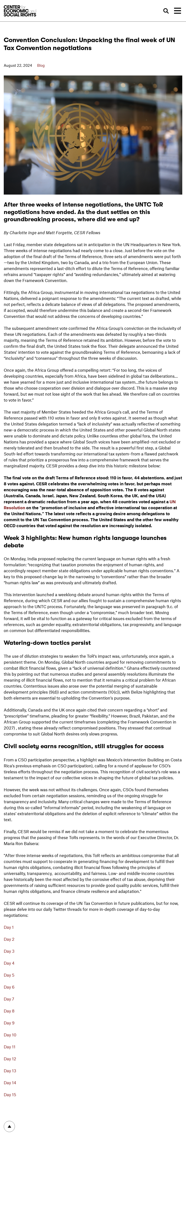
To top (9, 1126)
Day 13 (10, 1070)
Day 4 (9, 962)
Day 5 (9, 974)
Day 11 (9, 1046)
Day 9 (9, 1022)
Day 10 (10, 1034)
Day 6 (9, 986)
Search (166, 11)
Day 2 (9, 939)
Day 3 (9, 950)
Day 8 (9, 1010)
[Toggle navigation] (178, 10)
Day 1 (9, 927)
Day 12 (10, 1058)
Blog (41, 65)
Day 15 (10, 1094)
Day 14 (10, 1082)
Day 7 (9, 998)
